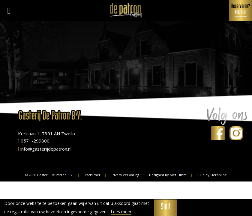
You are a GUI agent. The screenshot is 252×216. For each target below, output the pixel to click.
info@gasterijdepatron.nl (44, 149)
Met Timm (178, 174)
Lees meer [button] (121, 211)
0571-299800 (34, 141)
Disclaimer (91, 174)
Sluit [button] (165, 207)
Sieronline (218, 174)
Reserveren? (240, 10)
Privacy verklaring (124, 174)
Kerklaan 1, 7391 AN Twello (46, 133)
